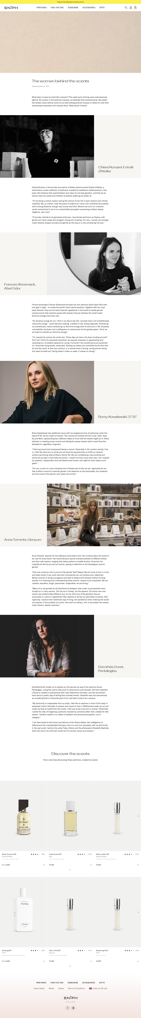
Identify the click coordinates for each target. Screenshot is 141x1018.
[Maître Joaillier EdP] (117, 816)
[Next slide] (138, 816)
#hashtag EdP (6, 950)
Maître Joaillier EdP (102, 854)
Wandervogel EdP (102, 950)
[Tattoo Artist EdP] (70, 912)
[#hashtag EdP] (23, 912)
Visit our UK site (98, 988)
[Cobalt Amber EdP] (70, 816)
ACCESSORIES (88, 7)
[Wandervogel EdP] (117, 912)
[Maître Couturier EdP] (23, 816)
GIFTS (102, 7)
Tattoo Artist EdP (54, 950)
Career (61, 988)
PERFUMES (42, 7)
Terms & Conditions (76, 988)
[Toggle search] (126, 7)
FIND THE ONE (57, 7)
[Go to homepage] (70, 998)
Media (51, 988)
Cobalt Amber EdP (55, 854)
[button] (11, 7)
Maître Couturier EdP (9, 854)
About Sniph (39, 988)
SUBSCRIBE (73, 7)
